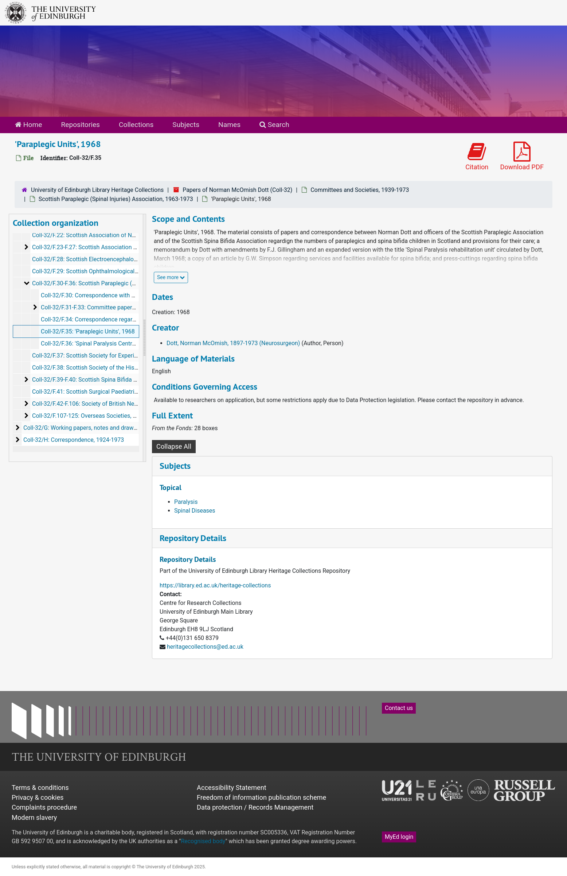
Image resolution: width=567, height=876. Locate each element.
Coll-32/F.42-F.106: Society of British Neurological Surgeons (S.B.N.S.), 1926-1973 (137, 403)
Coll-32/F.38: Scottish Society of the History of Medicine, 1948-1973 (119, 367)
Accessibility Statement (231, 787)
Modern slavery (34, 817)
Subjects (185, 124)
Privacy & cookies (38, 797)
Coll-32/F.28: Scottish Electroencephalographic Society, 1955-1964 (118, 259)
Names (229, 124)
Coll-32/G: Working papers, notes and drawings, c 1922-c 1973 (103, 427)
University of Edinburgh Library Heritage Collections (97, 189)
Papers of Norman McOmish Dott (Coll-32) (237, 189)
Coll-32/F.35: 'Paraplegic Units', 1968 (88, 331)
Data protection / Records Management (255, 807)
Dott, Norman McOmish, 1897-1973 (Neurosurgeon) (233, 343)
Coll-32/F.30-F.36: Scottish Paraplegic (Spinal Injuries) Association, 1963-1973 (132, 283)
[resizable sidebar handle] (144, 338)
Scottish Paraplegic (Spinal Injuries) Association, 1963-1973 (116, 199)
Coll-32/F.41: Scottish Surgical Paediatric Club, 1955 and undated (116, 391)
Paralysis (186, 501)
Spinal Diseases (194, 510)
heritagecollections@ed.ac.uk (205, 646)
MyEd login (399, 836)
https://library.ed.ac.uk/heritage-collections (215, 585)
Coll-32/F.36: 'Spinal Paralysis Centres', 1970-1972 (105, 343)
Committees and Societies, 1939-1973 (359, 189)
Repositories (80, 124)
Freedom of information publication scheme (261, 797)
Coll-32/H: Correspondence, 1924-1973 (73, 439)
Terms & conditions (40, 787)
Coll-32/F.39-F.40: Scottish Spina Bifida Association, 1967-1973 (113, 379)
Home (28, 124)
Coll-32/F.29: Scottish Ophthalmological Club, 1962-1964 (105, 271)
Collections (136, 124)
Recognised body (203, 841)
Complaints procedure (44, 807)
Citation (476, 156)
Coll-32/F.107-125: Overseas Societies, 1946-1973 (96, 415)
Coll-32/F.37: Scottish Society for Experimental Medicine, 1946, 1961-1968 (127, 355)
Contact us (399, 708)
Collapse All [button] (173, 446)
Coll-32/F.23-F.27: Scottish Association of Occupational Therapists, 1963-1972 (133, 247)
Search (274, 124)
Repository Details (193, 538)
